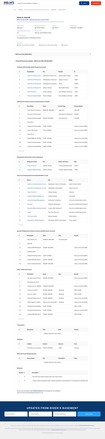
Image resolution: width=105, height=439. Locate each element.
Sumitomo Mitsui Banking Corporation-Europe (39, 208)
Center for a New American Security (37, 75)
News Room (96, 3)
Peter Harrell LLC (32, 91)
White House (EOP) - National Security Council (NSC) (37, 9)
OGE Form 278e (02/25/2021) (49, 45)
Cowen (29, 212)
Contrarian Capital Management (35, 200)
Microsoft (30, 204)
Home (15, 9)
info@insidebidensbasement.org (34, 392)
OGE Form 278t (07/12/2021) (27, 45)
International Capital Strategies (35, 220)
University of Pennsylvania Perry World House (39, 83)
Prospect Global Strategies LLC (35, 95)
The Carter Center (32, 216)
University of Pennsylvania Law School (37, 79)
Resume (66, 45)
